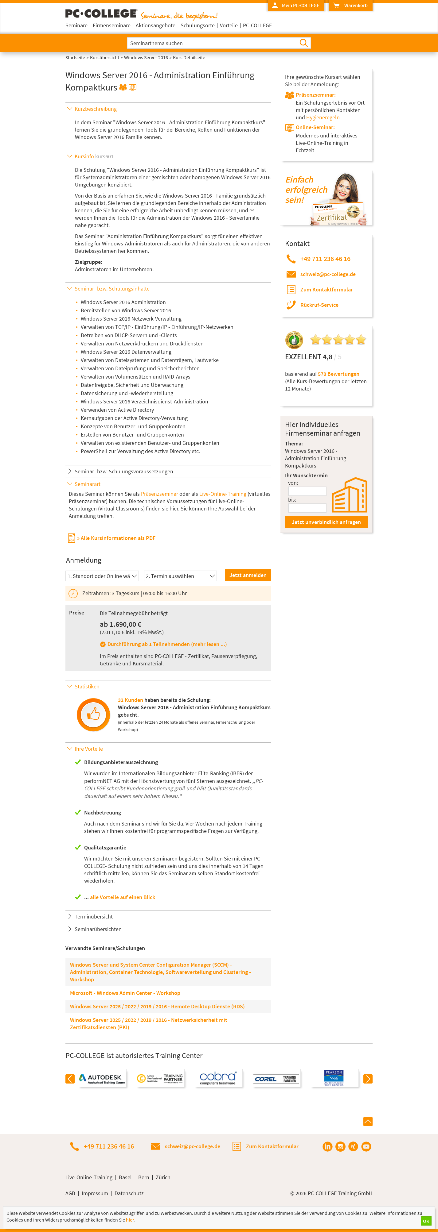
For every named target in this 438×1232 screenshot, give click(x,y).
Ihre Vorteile (89, 748)
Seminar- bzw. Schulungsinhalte (112, 288)
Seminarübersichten (98, 929)
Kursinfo (94, 156)
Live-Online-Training (222, 493)
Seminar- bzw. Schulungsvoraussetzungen (124, 471)
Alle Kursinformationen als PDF (118, 537)
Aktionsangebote (155, 25)
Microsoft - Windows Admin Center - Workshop (125, 992)
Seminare (76, 25)
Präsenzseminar (159, 493)
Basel (125, 1177)
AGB (70, 1193)
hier (174, 508)
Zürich (163, 1177)
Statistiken (87, 686)
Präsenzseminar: (316, 94)
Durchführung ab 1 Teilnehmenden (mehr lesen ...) (167, 644)
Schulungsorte (198, 25)
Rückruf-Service (319, 304)
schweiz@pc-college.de (328, 274)
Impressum (95, 1193)
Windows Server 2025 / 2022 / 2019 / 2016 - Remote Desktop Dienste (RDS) (157, 1006)
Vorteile (229, 25)
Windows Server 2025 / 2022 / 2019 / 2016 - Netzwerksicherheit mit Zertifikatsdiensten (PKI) (148, 1023)
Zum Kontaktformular (326, 289)
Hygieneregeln (323, 117)
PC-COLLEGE (257, 25)
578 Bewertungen (338, 373)
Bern (143, 1177)
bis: (292, 499)
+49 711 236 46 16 (325, 258)
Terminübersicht (94, 916)
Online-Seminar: (315, 127)
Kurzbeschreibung (96, 108)
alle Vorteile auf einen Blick (122, 897)
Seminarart (87, 483)
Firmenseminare (112, 25)
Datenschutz (129, 1193)
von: (293, 482)
